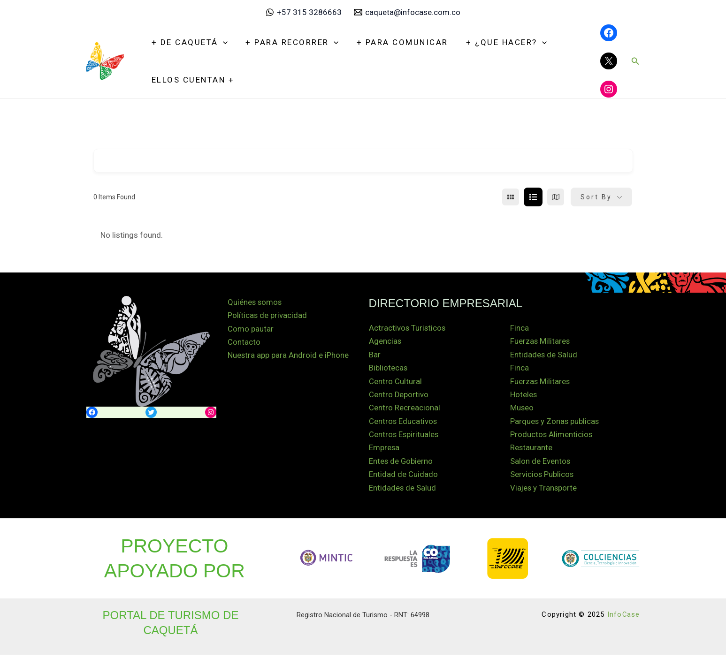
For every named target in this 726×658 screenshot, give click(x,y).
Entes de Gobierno (401, 464)
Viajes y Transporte (544, 491)
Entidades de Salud (402, 491)
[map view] (555, 197)
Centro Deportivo (399, 396)
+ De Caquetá (189, 42)
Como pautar (251, 329)
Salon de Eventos (540, 464)
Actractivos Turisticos (408, 328)
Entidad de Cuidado (403, 477)
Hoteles (523, 396)
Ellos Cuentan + (192, 79)
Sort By (596, 197)
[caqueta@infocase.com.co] (407, 12)
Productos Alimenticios (551, 436)
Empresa (384, 450)
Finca (519, 328)
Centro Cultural (395, 382)
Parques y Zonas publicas (555, 423)
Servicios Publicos (542, 477)
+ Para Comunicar (397, 42)
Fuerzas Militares (540, 342)
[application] (222, 42)
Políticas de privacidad (267, 316)
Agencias (385, 342)
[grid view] (510, 197)
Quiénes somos (255, 302)
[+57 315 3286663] (303, 12)
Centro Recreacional (404, 409)
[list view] (533, 197)
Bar (375, 355)
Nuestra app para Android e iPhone (288, 356)
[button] (635, 61)
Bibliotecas (388, 369)
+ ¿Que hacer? (499, 42)
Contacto (244, 343)
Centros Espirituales (404, 436)
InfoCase (623, 617)
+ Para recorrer (289, 42)
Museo (522, 409)
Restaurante (531, 450)
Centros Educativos (403, 423)
